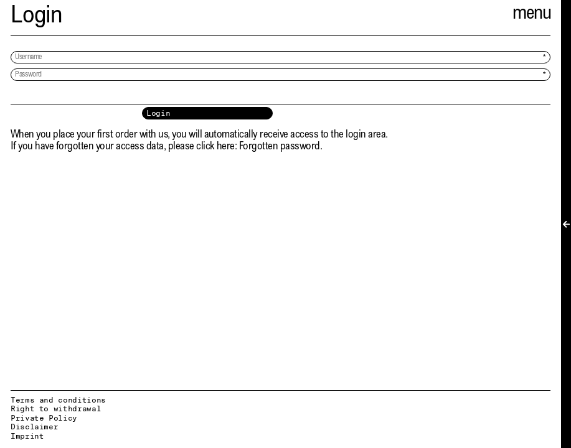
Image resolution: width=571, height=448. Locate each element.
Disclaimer (34, 426)
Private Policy (44, 418)
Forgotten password (279, 147)
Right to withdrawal (56, 408)
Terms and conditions (58, 400)
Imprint (27, 436)
